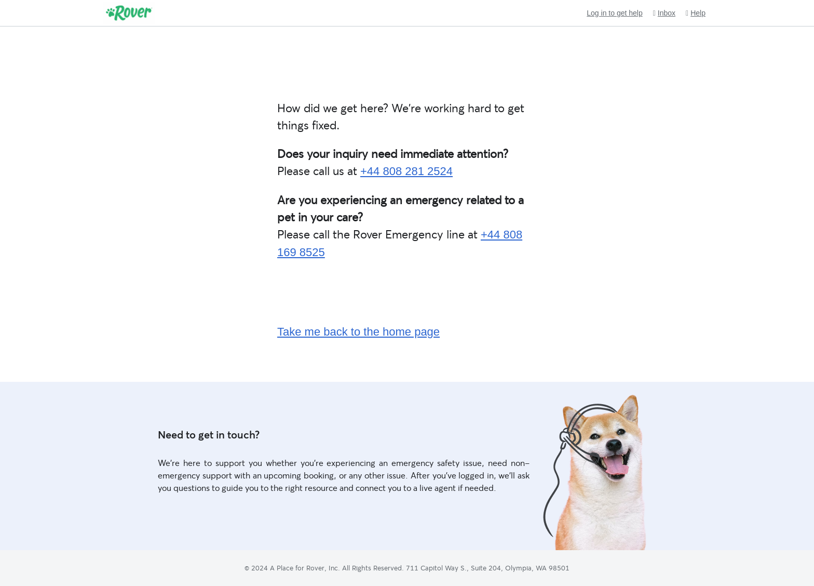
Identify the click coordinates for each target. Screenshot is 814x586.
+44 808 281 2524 (406, 171)
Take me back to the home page (358, 331)
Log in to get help (614, 13)
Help (696, 13)
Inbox (664, 13)
